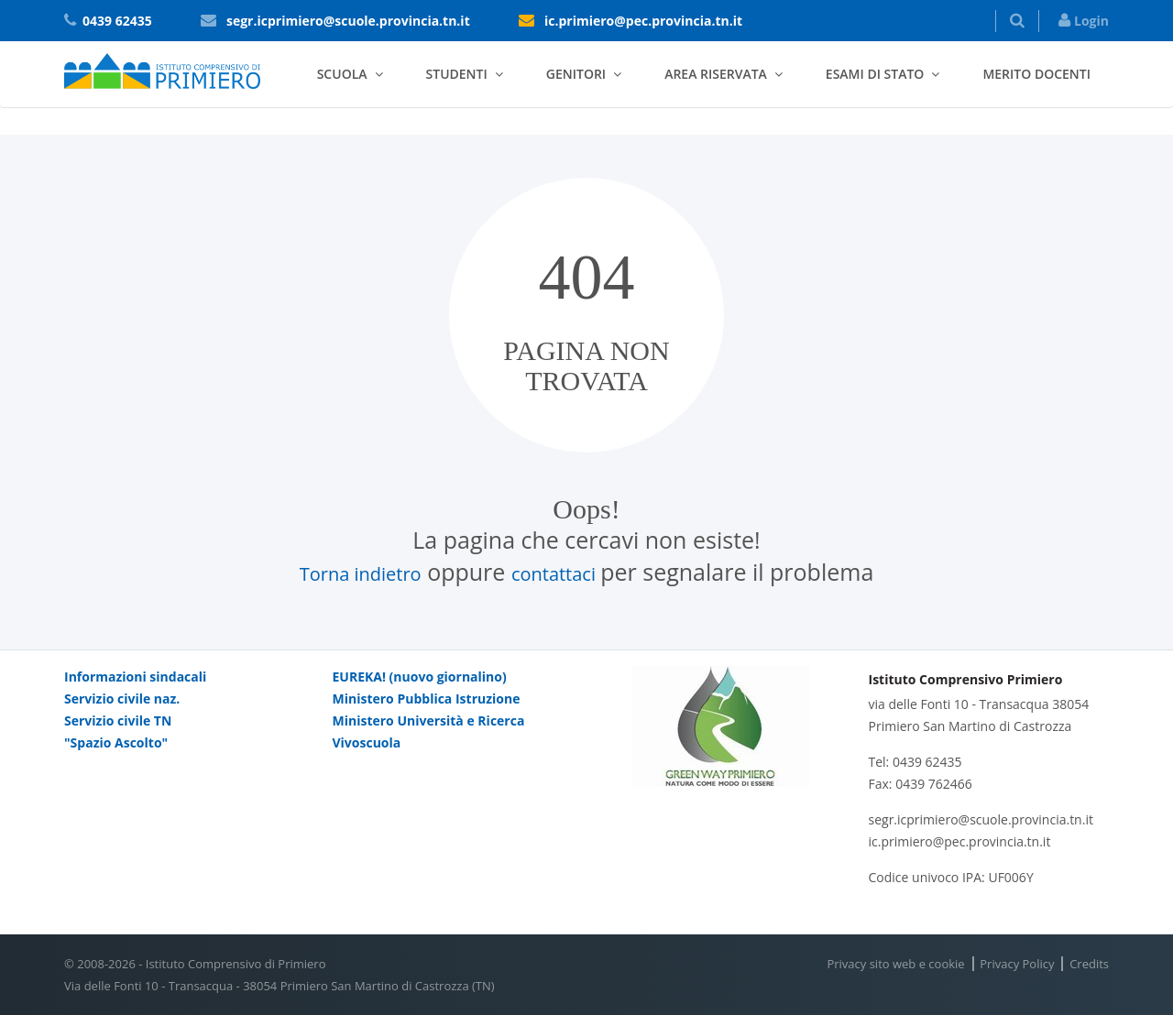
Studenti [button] (457, 73)
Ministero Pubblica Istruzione (427, 698)
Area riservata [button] (715, 73)
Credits (1089, 963)
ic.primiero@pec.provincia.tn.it (643, 20)
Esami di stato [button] (875, 73)
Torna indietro (361, 574)
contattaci (555, 574)
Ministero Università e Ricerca (429, 720)
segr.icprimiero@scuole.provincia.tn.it (348, 20)
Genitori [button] (576, 73)
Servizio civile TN (117, 720)
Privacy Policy (1017, 963)
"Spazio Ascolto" (116, 742)
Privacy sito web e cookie (895, 963)
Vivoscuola (367, 742)
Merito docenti (1036, 73)
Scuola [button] (342, 73)
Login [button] (1083, 20)
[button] (1017, 21)
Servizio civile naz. (122, 698)
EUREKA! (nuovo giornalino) (420, 676)
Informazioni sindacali (135, 676)
